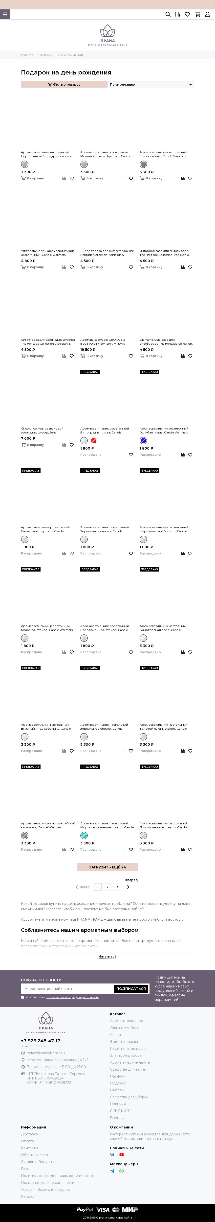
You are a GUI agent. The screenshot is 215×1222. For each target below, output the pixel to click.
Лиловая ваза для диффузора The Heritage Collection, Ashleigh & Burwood (107, 253)
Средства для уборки (129, 1097)
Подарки (118, 1083)
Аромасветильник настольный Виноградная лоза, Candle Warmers (163, 628)
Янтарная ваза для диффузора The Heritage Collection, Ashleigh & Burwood (164, 253)
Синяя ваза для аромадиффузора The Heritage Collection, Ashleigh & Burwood (48, 342)
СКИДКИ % (120, 1111)
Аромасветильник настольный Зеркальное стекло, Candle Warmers (104, 727)
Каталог (28, 1196)
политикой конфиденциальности (72, 997)
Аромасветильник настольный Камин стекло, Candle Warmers (163, 154)
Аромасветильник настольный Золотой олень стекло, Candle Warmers (163, 727)
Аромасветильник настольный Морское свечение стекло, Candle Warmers (107, 825)
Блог (25, 1169)
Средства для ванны (128, 1069)
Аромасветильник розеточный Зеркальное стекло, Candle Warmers (104, 529)
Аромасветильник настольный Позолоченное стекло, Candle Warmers (163, 825)
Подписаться (131, 988)
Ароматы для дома (126, 1021)
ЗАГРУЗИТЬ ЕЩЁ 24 (107, 867)
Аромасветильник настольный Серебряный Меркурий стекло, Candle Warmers (46, 154)
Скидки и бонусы (36, 1162)
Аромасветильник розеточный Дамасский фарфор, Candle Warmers (45, 529)
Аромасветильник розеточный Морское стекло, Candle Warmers (47, 628)
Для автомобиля (124, 1028)
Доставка (29, 1134)
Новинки (118, 1104)
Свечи (115, 1034)
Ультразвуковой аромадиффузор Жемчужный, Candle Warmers (47, 253)
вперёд (131, 883)
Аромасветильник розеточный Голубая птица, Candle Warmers (164, 430)
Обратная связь (35, 1155)
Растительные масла (128, 1048)
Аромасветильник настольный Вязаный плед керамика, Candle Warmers (46, 727)
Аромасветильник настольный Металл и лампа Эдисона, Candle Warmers (105, 154)
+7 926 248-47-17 (40, 1041)
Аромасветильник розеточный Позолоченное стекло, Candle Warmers (104, 628)
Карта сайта (124, 1217)
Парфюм (117, 1076)
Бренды (117, 1118)
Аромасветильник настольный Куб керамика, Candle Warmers (48, 825)
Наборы (117, 1090)
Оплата (27, 1141)
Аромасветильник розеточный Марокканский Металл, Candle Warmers (164, 529)
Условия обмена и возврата (45, 1189)
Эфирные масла (124, 1041)
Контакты (29, 1148)
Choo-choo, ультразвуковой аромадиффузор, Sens (42, 430)
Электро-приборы (126, 1055)
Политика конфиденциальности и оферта (58, 1176)
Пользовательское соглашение (49, 1182)
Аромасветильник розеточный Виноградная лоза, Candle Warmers (104, 430)
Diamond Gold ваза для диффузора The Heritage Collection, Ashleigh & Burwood (166, 342)
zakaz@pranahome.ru (46, 1053)
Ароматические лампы (130, 1062)
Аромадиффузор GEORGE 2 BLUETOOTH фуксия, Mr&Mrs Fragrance (102, 342)
